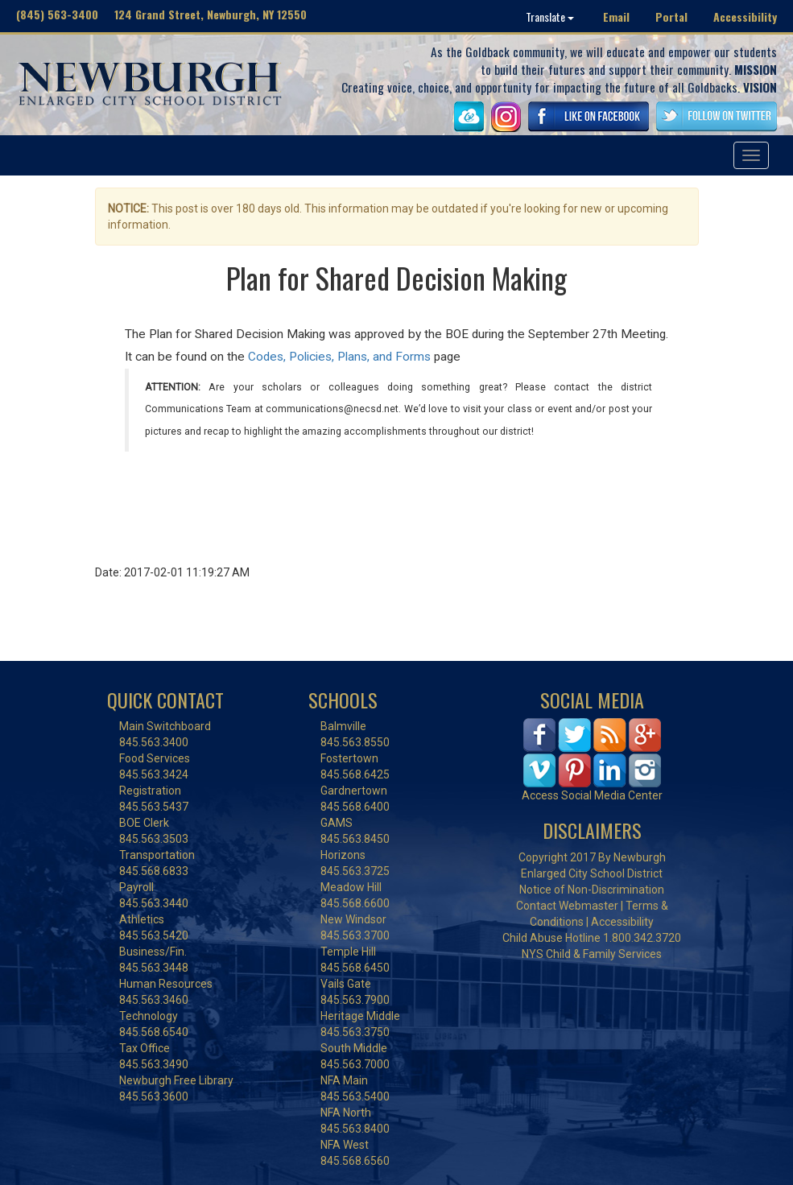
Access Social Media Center (592, 795)
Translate (550, 16)
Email (616, 16)
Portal (671, 16)
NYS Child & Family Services (592, 954)
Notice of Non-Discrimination (591, 889)
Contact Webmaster (567, 905)
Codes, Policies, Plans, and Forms (339, 356)
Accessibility (745, 16)
